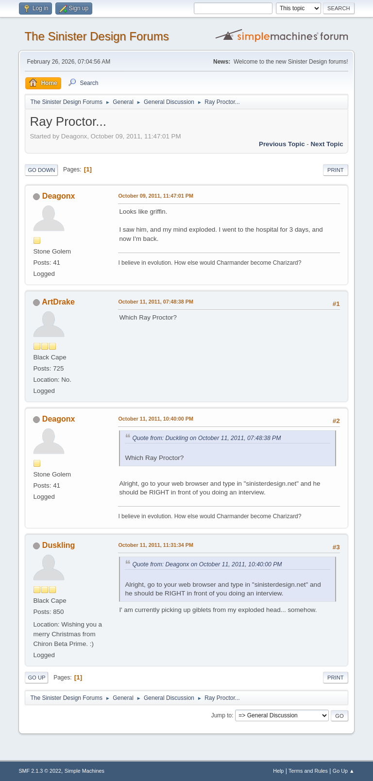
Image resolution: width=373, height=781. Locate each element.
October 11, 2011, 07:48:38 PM (155, 302)
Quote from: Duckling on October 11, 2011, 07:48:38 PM (206, 438)
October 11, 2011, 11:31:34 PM (155, 545)
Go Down (41, 170)
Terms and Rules (308, 771)
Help (278, 771)
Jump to (221, 715)
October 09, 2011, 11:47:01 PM (155, 196)
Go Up (36, 677)
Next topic (326, 144)
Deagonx (58, 196)
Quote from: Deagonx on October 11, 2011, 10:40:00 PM (207, 564)
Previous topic (282, 144)
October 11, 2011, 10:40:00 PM (155, 419)
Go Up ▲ (344, 771)
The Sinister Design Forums (96, 36)
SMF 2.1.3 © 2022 (39, 771)
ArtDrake (58, 302)
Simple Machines (84, 771)
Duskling (58, 545)
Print (335, 170)
